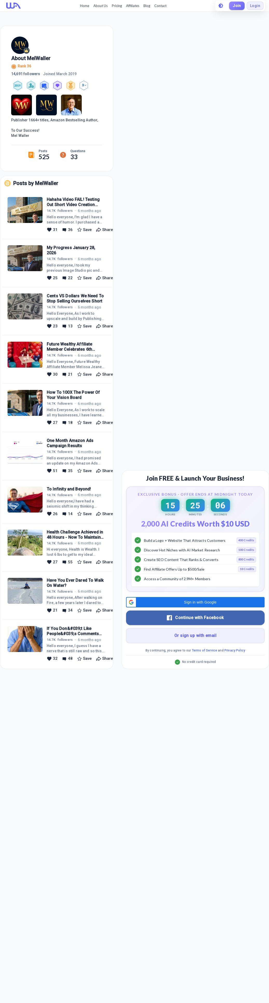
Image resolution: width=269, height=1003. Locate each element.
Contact (160, 6)
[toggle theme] (221, 6)
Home (84, 6)
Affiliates (132, 6)
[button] (195, 602)
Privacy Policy (234, 651)
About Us (100, 6)
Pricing (117, 6)
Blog (146, 6)
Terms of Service (204, 651)
